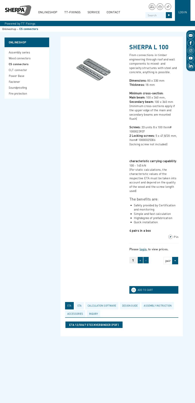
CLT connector (18, 70)
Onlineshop (47, 12)
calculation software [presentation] (102, 305)
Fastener (14, 82)
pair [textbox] (168, 261)
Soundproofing (18, 87)
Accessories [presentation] (75, 313)
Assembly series (19, 52)
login (143, 249)
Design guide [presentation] (130, 305)
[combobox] (169, 260)
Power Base (16, 76)
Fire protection (18, 93)
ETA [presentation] (69, 305)
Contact (113, 12)
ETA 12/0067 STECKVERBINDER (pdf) (94, 324)
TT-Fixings (72, 12)
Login (182, 12)
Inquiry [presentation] (93, 313)
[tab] (70, 305)
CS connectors (28, 29)
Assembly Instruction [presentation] (158, 305)
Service (94, 12)
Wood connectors (20, 58)
